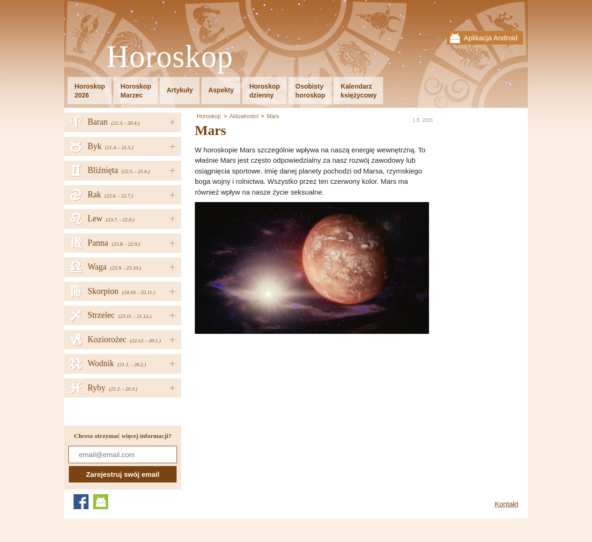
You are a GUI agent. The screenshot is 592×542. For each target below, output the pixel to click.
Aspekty (221, 90)
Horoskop (169, 57)
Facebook (81, 501)
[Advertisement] (273, 399)
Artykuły (180, 90)
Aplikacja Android (491, 38)
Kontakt (506, 504)
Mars (272, 116)
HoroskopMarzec (135, 91)
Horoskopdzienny (264, 91)
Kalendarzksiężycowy (358, 91)
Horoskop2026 (89, 91)
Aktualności (243, 116)
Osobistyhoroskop (311, 91)
